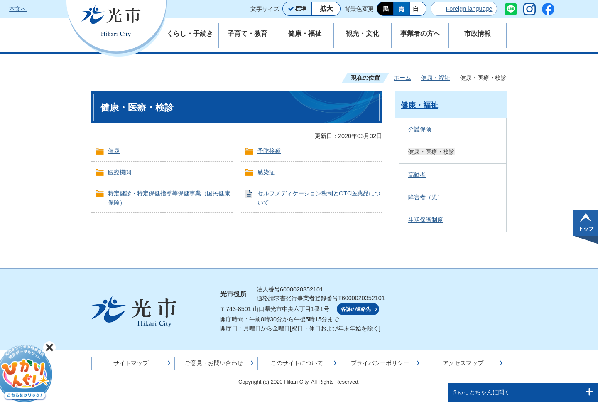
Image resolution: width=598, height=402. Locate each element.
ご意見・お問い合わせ (214, 363)
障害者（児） (425, 197)
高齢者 (417, 174)
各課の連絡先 (356, 309)
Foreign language (469, 8)
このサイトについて (297, 363)
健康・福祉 (435, 77)
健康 (114, 151)
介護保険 (419, 129)
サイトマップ (130, 363)
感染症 (266, 172)
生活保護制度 (425, 220)
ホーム (402, 77)
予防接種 (269, 151)
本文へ (18, 8)
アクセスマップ (463, 363)
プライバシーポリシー (380, 363)
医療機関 (119, 172)
